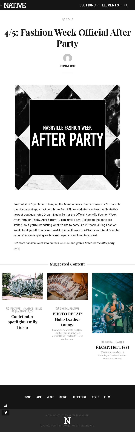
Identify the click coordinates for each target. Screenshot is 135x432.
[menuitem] (88, 5)
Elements (110, 5)
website (65, 243)
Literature (79, 397)
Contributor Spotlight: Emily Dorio (22, 322)
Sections (87, 5)
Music (50, 397)
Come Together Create (78, 425)
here (16, 248)
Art (38, 397)
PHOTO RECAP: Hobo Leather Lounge (67, 319)
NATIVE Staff (68, 66)
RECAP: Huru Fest (112, 347)
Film (107, 397)
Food (28, 397)
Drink (63, 397)
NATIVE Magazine (78, 415)
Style (95, 397)
